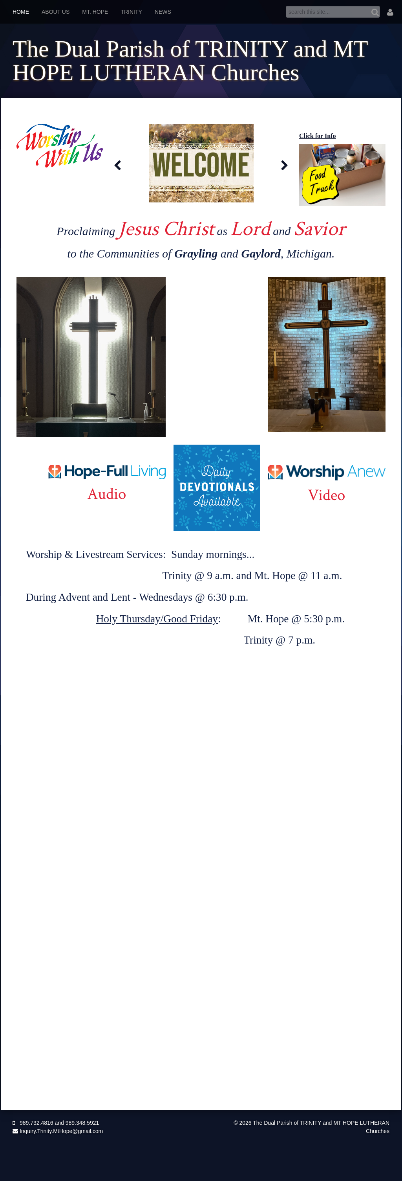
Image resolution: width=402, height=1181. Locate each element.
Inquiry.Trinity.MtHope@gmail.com (58, 1131)
